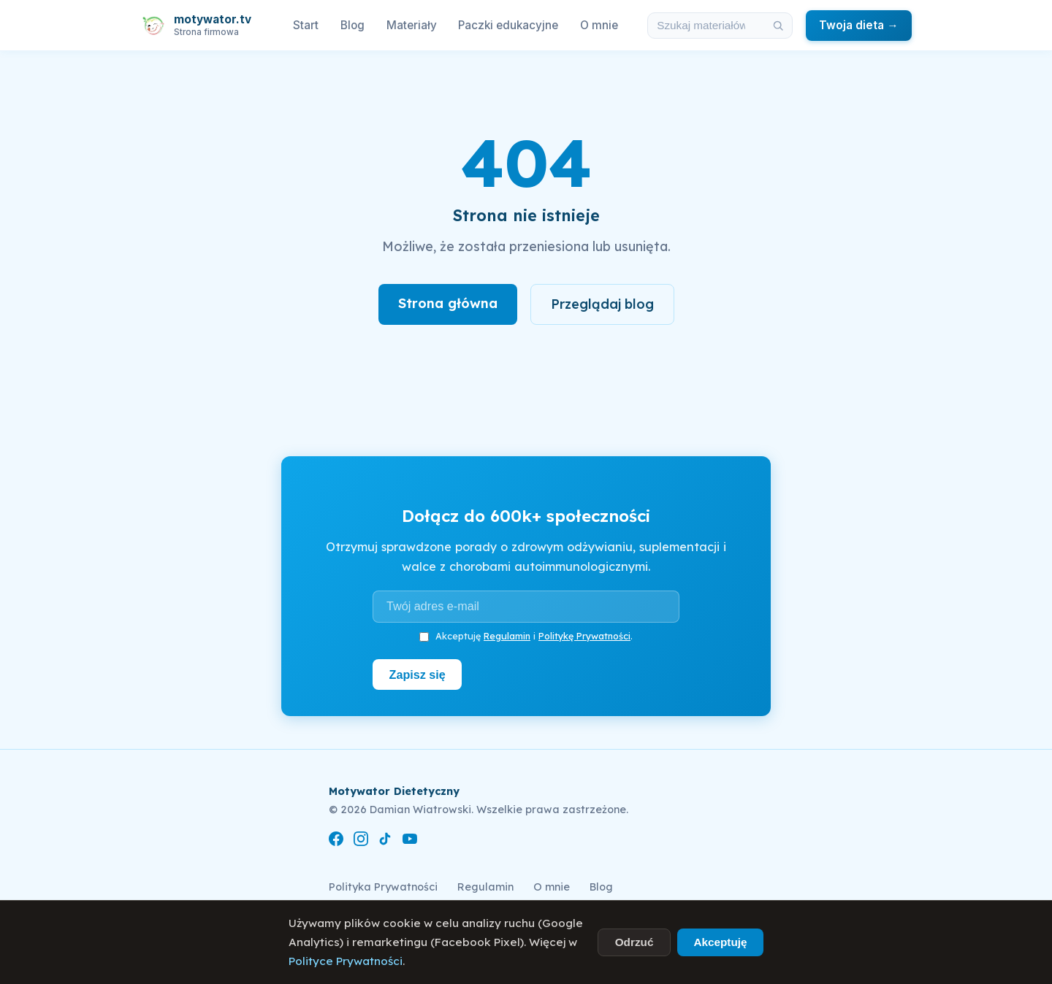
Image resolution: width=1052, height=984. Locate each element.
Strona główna (448, 303)
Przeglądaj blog (602, 304)
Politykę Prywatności (584, 636)
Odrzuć (634, 942)
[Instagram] (361, 841)
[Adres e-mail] (526, 607)
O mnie (599, 25)
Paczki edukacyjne (508, 25)
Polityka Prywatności (383, 886)
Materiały (411, 25)
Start (306, 25)
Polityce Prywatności (346, 961)
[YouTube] (410, 841)
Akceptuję (720, 942)
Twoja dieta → (858, 25)
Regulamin (507, 636)
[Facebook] (336, 841)
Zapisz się (417, 674)
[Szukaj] (779, 25)
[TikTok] (385, 841)
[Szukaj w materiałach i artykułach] (706, 25)
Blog (352, 25)
